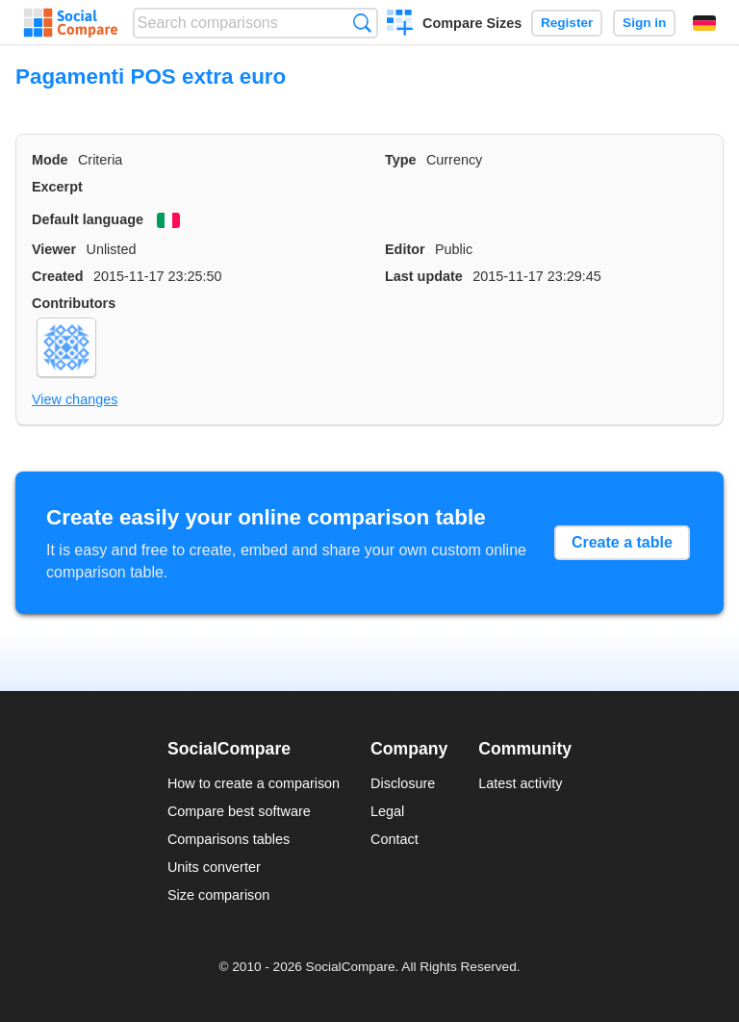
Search (362, 22)
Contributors (73, 303)
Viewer (54, 249)
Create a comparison (400, 25)
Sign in (644, 22)
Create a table (622, 542)
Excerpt (57, 186)
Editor (405, 249)
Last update (424, 276)
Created (58, 276)
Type (401, 159)
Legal (387, 811)
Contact (394, 839)
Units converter (214, 867)
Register (567, 22)
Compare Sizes (472, 23)
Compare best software (239, 811)
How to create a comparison (253, 783)
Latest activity (520, 783)
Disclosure (402, 783)
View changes (74, 399)
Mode (50, 159)
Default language (87, 219)
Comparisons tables (228, 839)
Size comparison (218, 895)
